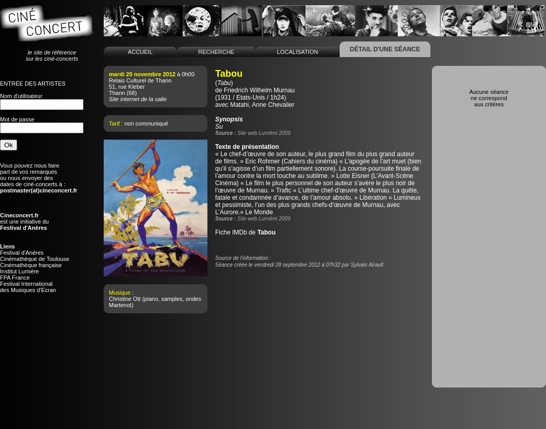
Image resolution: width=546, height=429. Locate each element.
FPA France (15, 277)
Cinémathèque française (31, 265)
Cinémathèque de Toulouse (34, 259)
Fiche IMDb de (245, 232)
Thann (117, 93)
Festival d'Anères (22, 253)
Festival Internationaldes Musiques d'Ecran (28, 287)
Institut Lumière (19, 271)
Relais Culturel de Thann (140, 80)
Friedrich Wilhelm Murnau (259, 90)
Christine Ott (125, 299)
